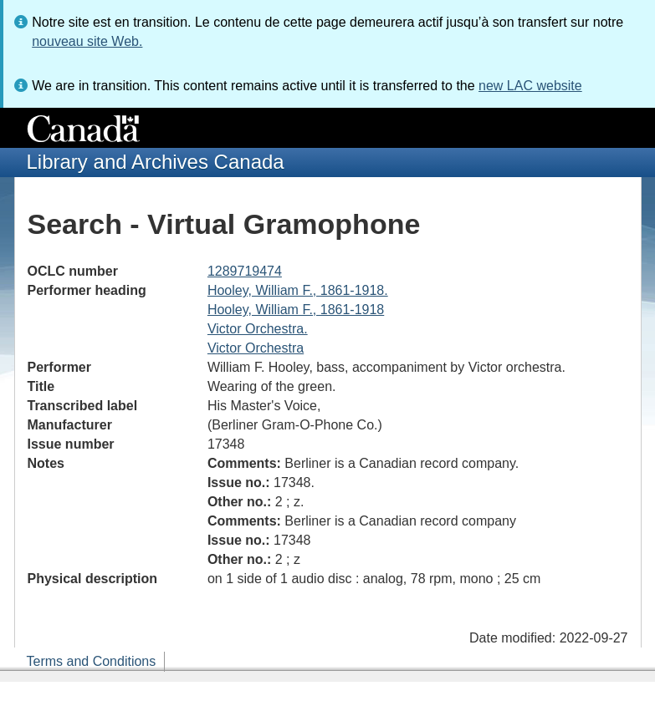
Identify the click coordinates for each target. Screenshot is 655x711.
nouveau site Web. (87, 41)
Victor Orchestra (255, 348)
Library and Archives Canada (155, 161)
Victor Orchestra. (257, 329)
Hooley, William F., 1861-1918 (295, 309)
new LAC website (530, 86)
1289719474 (244, 271)
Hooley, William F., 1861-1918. (297, 290)
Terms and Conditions (91, 661)
